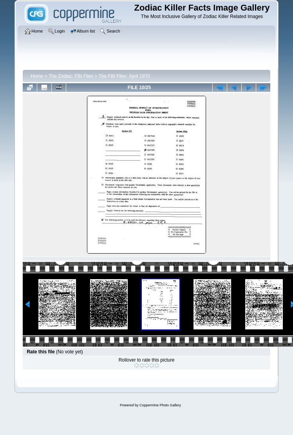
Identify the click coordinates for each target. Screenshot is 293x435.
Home (37, 76)
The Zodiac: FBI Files (71, 76)
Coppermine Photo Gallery (160, 405)
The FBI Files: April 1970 (124, 76)
